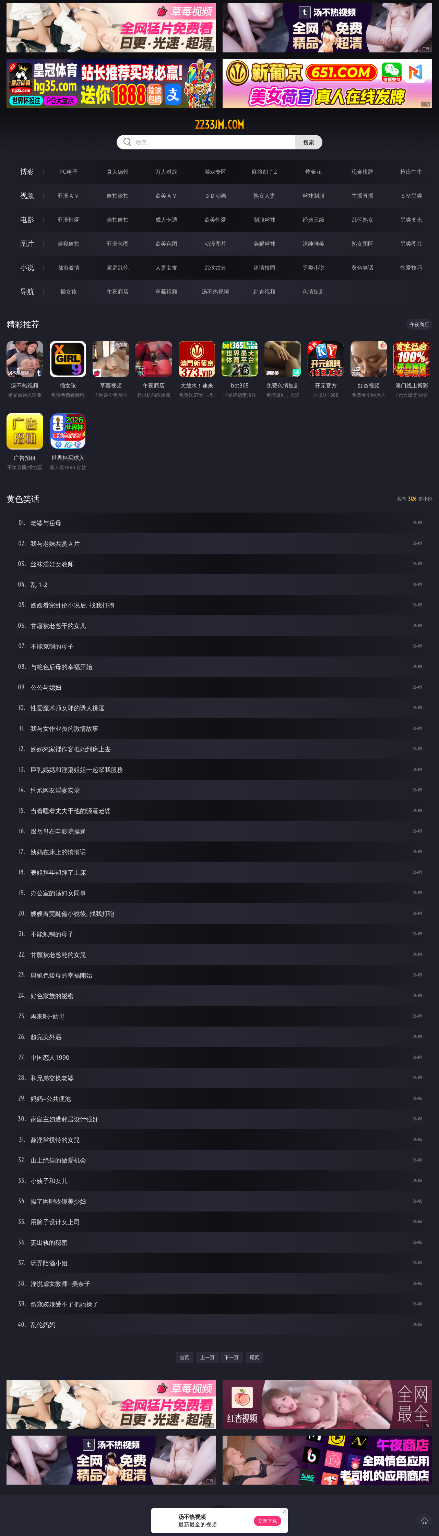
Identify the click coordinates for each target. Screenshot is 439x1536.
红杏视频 (264, 291)
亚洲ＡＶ (69, 195)
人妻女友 (166, 267)
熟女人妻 (264, 195)
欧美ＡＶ (166, 195)
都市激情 (69, 267)
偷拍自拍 (118, 219)
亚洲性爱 (69, 219)
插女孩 (68, 291)
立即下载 (267, 1520)
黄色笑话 (362, 267)
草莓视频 (166, 291)
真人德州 (118, 171)
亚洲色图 (118, 243)
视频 (27, 195)
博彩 (27, 171)
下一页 (231, 1357)
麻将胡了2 (264, 171)
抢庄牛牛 (411, 171)
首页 (184, 1357)
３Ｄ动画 (215, 195)
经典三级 (313, 219)
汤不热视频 (215, 291)
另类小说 (313, 267)
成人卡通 (166, 219)
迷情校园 (264, 267)
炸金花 (313, 171)
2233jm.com (219, 125)
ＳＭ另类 (411, 195)
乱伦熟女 (362, 219)
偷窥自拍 (69, 243)
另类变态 (411, 219)
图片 (27, 243)
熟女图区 (362, 243)
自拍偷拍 (118, 195)
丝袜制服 (313, 195)
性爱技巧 (411, 267)
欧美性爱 (215, 219)
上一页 (207, 1357)
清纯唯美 (313, 243)
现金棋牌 (362, 171)
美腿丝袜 (264, 243)
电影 (27, 219)
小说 (27, 267)
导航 (27, 291)
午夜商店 (118, 291)
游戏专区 (215, 171)
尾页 (254, 1357)
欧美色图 (166, 243)
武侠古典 (215, 267)
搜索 (308, 142)
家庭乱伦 (118, 267)
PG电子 (68, 171)
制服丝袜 (264, 219)
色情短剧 (313, 291)
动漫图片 (215, 243)
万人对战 (166, 171)
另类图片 (411, 243)
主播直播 (362, 195)
